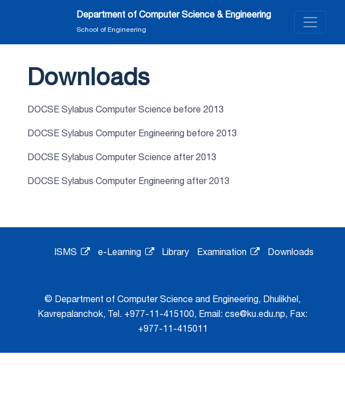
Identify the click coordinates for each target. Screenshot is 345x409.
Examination (228, 252)
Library (175, 252)
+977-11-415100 (159, 313)
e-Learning (126, 252)
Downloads (291, 252)
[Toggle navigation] (310, 22)
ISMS (72, 252)
